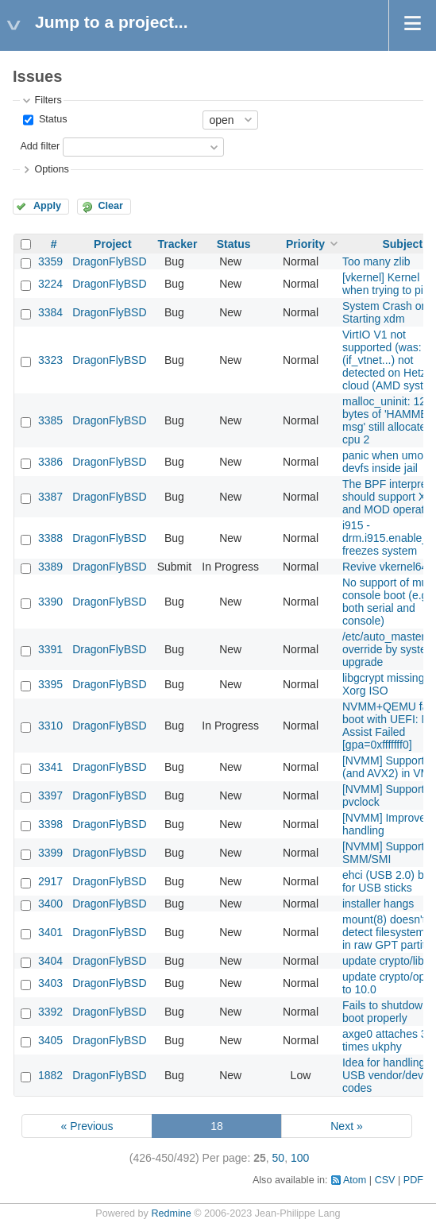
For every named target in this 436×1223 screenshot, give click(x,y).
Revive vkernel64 (384, 566)
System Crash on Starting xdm (384, 312)
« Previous (86, 1126)
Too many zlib (376, 261)
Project (112, 244)
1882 (50, 1075)
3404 (50, 960)
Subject (402, 244)
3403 (50, 983)
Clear (110, 205)
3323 (50, 360)
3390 (50, 601)
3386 (50, 461)
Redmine (171, 1213)
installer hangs (378, 903)
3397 (50, 795)
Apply (47, 205)
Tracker (178, 244)
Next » (346, 1126)
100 (300, 1157)
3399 (50, 852)
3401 (50, 932)
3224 (50, 283)
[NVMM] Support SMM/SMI (383, 852)
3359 (50, 261)
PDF (413, 1180)
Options (51, 169)
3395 (50, 684)
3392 (50, 1011)
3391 (50, 649)
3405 (50, 1040)
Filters (47, 100)
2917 (50, 881)
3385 (50, 420)
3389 (50, 566)
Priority (305, 244)
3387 (50, 496)
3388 (50, 538)
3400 (50, 903)
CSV (385, 1180)
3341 (50, 767)
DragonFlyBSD (109, 261)
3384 (50, 312)
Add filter (40, 146)
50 (278, 1157)
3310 (50, 725)
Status (51, 119)
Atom (354, 1180)
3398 (50, 824)
